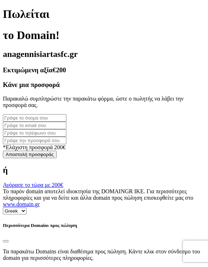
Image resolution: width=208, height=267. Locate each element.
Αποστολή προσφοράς (30, 154)
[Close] (6, 241)
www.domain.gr (21, 204)
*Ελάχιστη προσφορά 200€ (34, 147)
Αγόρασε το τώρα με (33, 185)
